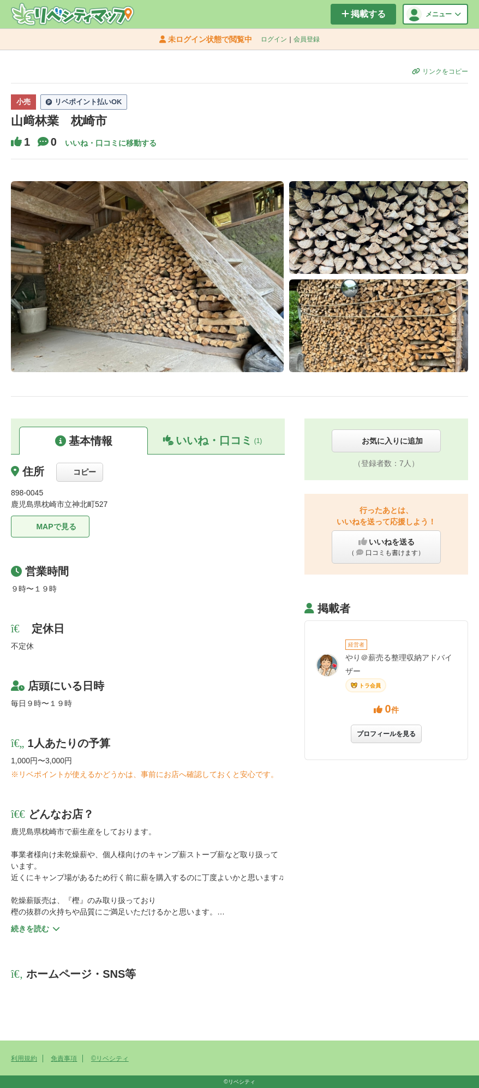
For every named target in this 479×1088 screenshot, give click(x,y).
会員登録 (307, 39)
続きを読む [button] (35, 928)
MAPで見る (50, 526)
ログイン (274, 39)
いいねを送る (386, 547)
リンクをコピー (440, 71)
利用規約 (24, 1058)
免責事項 (64, 1058)
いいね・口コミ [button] (212, 440)
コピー (79, 472)
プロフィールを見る (386, 734)
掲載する (364, 14)
